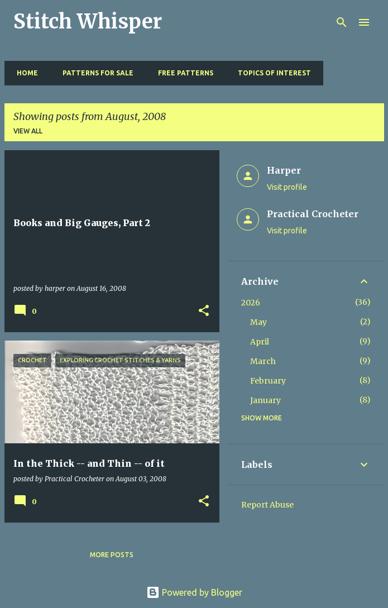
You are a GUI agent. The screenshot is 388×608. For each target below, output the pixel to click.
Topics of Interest (271, 72)
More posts (111, 554)
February (268, 381)
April (259, 342)
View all (27, 131)
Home (24, 72)
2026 (250, 303)
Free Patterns (182, 72)
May (258, 322)
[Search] (341, 22)
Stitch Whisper (87, 21)
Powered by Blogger (194, 592)
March (263, 361)
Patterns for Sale (94, 72)
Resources (352, 72)
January (265, 400)
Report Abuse (267, 505)
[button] (203, 311)
